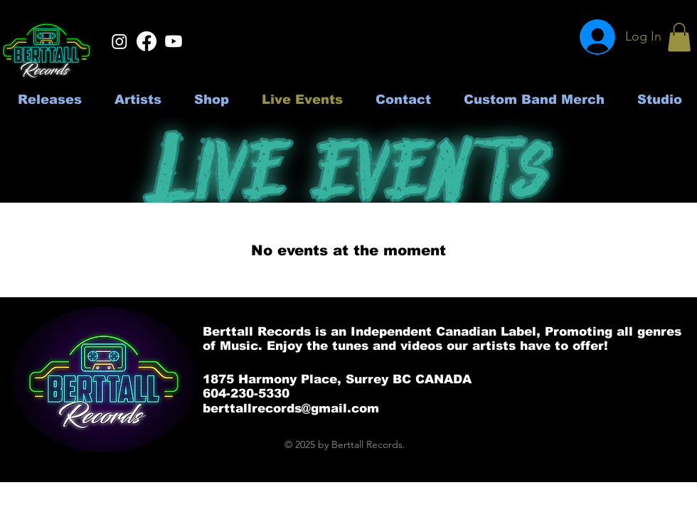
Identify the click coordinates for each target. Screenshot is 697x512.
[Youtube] (173, 41)
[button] (679, 37)
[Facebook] (146, 41)
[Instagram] (119, 41)
